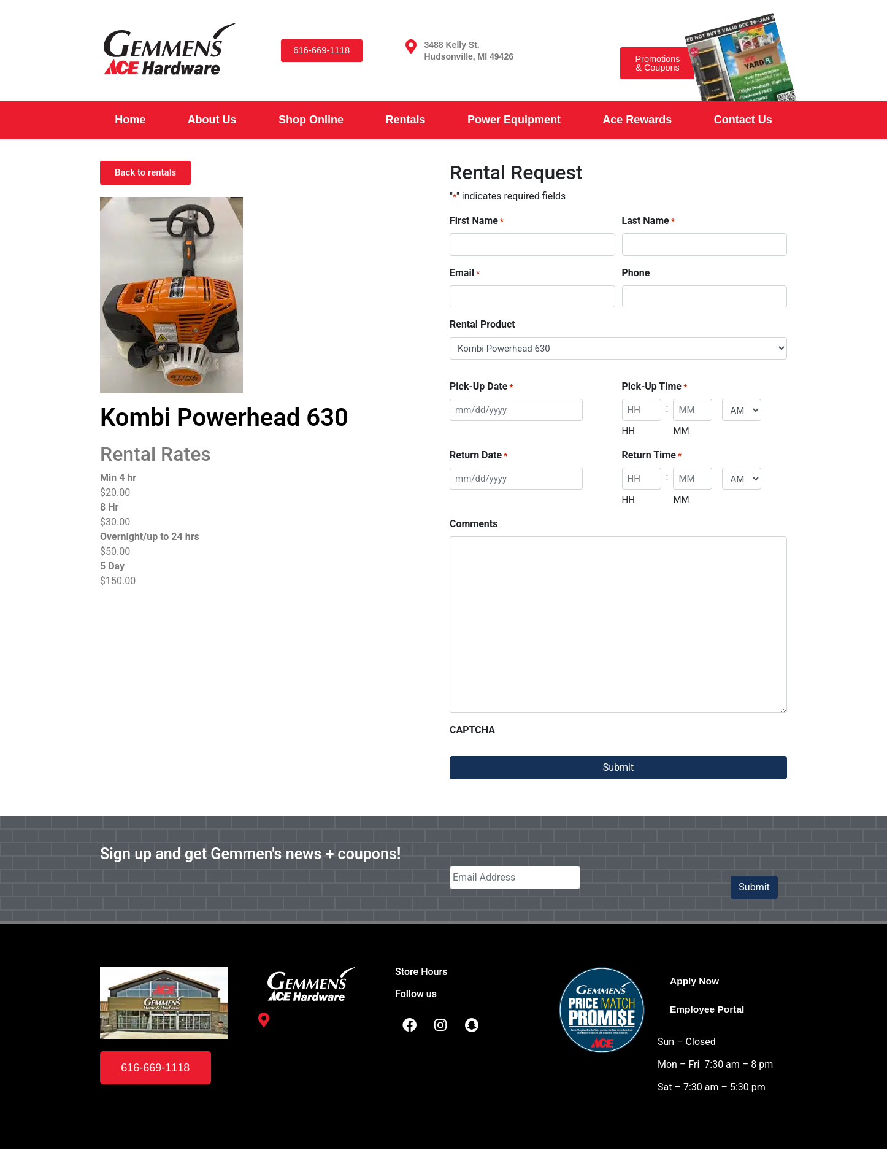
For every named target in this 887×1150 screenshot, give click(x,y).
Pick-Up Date (481, 386)
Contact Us (743, 120)
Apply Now (695, 981)
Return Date (478, 455)
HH (628, 430)
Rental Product (482, 324)
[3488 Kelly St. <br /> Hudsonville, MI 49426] (411, 46)
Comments (473, 524)
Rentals (405, 120)
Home (130, 120)
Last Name (648, 221)
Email (465, 273)
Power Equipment (514, 120)
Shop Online (311, 120)
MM (681, 430)
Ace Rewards (637, 120)
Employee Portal (708, 1009)
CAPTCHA (472, 730)
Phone (636, 273)
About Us (212, 120)
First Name (477, 221)
